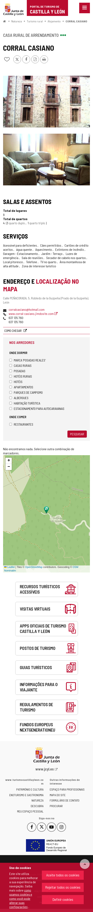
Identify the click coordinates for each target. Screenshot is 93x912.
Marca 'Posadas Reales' (27, 360)
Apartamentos (21, 387)
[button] (9, 461)
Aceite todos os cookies (62, 875)
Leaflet (9, 567)
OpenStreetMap (33, 567)
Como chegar (13, 330)
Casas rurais (20, 365)
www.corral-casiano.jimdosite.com (33, 314)
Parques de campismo (26, 392)
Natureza (16, 21)
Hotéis (15, 382)
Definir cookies (62, 899)
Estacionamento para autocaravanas (36, 408)
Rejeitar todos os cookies (62, 887)
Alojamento (54, 21)
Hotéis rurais (20, 376)
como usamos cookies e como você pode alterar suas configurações (20, 898)
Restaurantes (21, 424)
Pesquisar (77, 434)
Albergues (18, 398)
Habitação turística (24, 403)
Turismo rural (35, 21)
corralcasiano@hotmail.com (27, 309)
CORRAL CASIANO (76, 21)
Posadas (17, 371)
